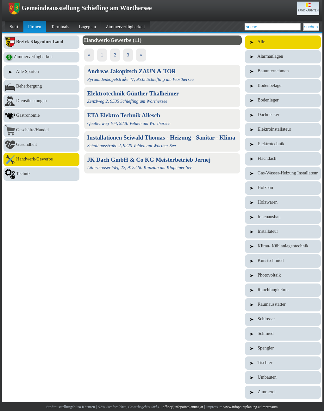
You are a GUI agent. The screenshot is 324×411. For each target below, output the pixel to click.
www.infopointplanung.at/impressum (250, 407)
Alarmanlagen (283, 56)
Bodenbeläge (283, 86)
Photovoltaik (283, 275)
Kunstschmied (283, 261)
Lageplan (87, 26)
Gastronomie (41, 115)
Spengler (283, 348)
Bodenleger (283, 100)
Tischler (283, 363)
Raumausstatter (283, 304)
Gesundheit (41, 145)
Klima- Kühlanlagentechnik (283, 246)
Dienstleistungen (41, 101)
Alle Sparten (41, 72)
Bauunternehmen (283, 71)
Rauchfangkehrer (283, 290)
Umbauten (283, 377)
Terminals (60, 26)
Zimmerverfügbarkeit (125, 26)
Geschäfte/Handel (41, 130)
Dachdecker (283, 115)
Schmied (283, 334)
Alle (283, 42)
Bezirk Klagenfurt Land (41, 42)
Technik (41, 174)
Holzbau (283, 188)
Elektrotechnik (283, 144)
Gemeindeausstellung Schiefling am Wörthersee (80, 7)
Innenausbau (283, 217)
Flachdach (283, 159)
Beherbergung (41, 86)
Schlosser (283, 319)
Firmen (34, 26)
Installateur (283, 231)
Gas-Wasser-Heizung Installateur (283, 173)
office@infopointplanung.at (183, 407)
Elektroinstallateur (283, 129)
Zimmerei (283, 392)
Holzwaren (283, 202)
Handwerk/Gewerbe (41, 159)
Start (14, 26)
